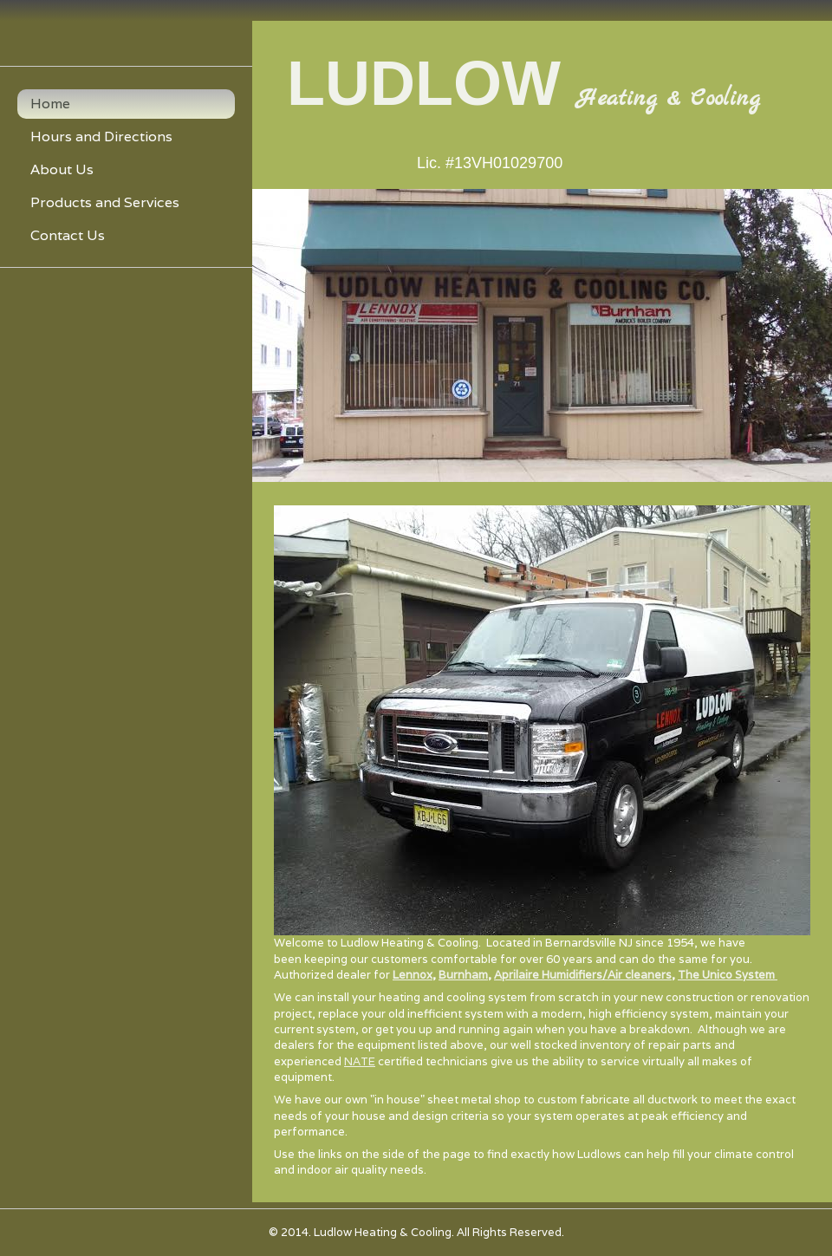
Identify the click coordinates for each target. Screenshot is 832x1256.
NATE (359, 1061)
